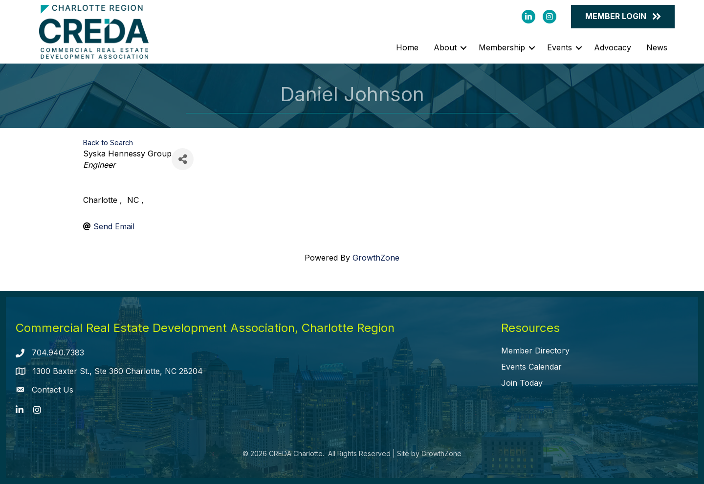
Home (407, 47)
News (656, 47)
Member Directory (535, 350)
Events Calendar (531, 367)
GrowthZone (375, 258)
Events (559, 47)
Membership (502, 47)
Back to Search (108, 142)
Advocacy (612, 47)
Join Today (522, 383)
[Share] (183, 159)
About (445, 47)
